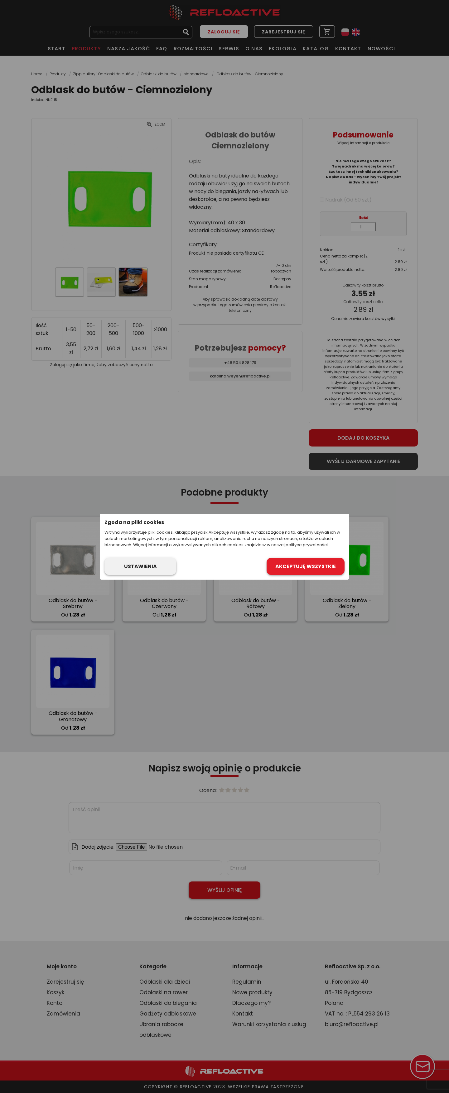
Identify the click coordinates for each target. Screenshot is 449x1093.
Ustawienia (140, 566)
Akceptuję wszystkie (305, 566)
